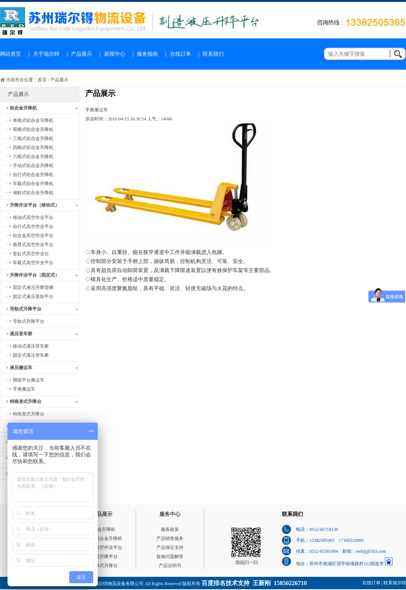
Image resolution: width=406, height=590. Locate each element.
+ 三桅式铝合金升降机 (31, 138)
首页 (42, 79)
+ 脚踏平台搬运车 (26, 380)
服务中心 (169, 514)
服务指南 (147, 54)
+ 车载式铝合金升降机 (31, 183)
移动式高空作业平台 (102, 547)
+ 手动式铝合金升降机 (31, 165)
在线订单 (180, 54)
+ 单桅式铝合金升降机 (31, 120)
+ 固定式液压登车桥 (29, 355)
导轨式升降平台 (102, 556)
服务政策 (170, 529)
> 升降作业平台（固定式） (32, 275)
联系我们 (213, 54)
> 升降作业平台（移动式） (32, 205)
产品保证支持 (169, 547)
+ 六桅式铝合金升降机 (31, 156)
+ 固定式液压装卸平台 (31, 296)
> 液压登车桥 (19, 333)
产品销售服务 (169, 538)
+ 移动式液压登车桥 (29, 346)
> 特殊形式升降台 (23, 401)
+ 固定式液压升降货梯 (31, 287)
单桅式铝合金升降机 (102, 538)
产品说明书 (170, 565)
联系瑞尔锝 (394, 582)
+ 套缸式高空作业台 (29, 253)
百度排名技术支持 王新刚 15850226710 (254, 583)
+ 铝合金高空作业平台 (31, 235)
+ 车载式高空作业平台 (31, 262)
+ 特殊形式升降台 (26, 414)
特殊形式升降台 (102, 565)
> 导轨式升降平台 (23, 309)
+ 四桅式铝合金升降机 (31, 147)
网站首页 (10, 54)
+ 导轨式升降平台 (26, 321)
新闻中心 (114, 54)
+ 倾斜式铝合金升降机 (31, 192)
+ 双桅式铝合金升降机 (31, 129)
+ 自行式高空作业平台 (31, 226)
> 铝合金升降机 (21, 108)
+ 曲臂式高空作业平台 (31, 244)
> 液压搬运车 (19, 367)
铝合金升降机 (101, 529)
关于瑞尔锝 (46, 54)
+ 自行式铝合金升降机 (31, 174)
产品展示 (81, 54)
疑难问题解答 (169, 556)
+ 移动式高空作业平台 (31, 217)
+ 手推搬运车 (22, 389)
